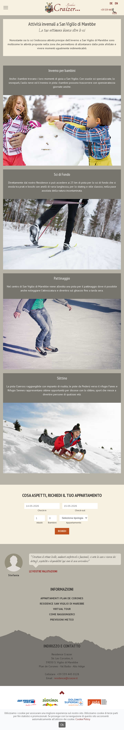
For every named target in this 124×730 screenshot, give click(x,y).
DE (111, 3)
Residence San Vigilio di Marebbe (62, 603)
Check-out (80, 510)
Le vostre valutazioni (43, 571)
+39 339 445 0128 (114, 10)
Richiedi (62, 531)
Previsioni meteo (62, 619)
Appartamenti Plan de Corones (62, 598)
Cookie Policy (82, 719)
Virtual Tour (62, 609)
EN (116, 3)
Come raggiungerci (62, 614)
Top (62, 693)
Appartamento (73, 522)
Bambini (52, 522)
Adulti (39, 522)
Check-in (42, 510)
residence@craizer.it (66, 678)
